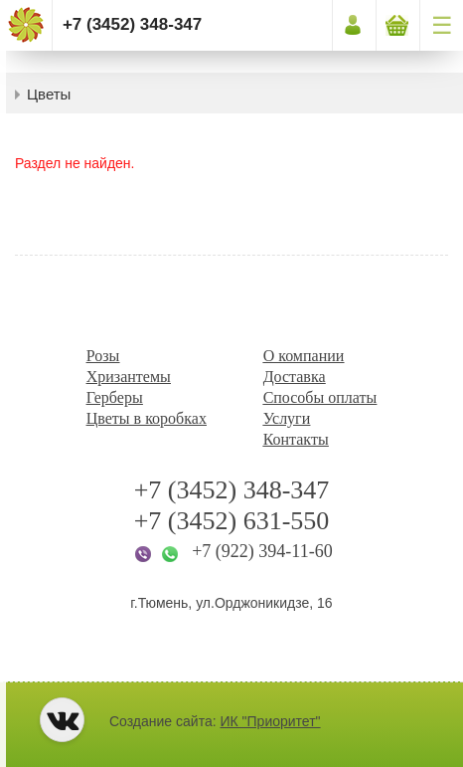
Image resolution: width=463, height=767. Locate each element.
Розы (103, 355)
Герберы (114, 397)
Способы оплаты (320, 397)
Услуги (287, 418)
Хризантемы (128, 376)
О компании (304, 355)
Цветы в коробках (146, 418)
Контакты (296, 439)
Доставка (294, 376)
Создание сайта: (215, 721)
